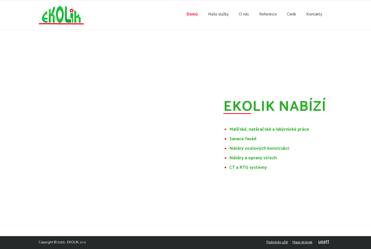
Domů (192, 14)
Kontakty (314, 14)
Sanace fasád (242, 139)
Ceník (291, 14)
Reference (268, 14)
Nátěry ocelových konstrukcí (259, 148)
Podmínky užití (277, 242)
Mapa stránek (302, 242)
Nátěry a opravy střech (253, 158)
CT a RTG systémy (248, 167)
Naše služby (218, 14)
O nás (244, 14)
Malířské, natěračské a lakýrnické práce (269, 129)
